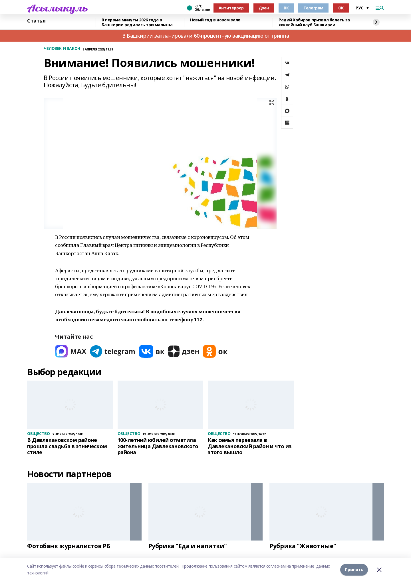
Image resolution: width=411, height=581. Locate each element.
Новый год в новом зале (215, 20)
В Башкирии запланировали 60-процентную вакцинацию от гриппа (205, 35)
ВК (286, 8)
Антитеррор (231, 8)
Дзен (264, 8)
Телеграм (313, 8)
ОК (341, 8)
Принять (354, 569)
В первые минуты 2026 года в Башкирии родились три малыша (137, 22)
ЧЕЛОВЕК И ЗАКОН (62, 48)
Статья (36, 21)
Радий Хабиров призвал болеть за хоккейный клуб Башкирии (314, 22)
